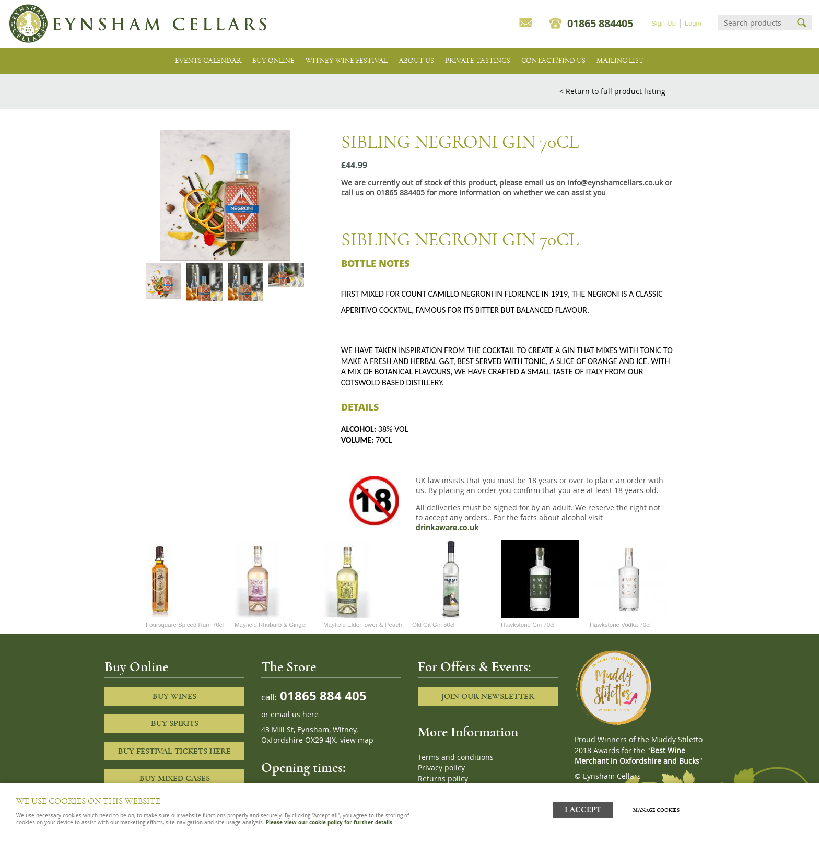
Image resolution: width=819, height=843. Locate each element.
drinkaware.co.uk (447, 527)
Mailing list (620, 60)
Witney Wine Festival (347, 60)
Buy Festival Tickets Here (174, 751)
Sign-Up (663, 23)
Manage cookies (659, 808)
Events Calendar (208, 60)
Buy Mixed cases (174, 778)
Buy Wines (174, 696)
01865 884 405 (322, 695)
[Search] (755, 23)
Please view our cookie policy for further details (329, 822)
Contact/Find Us (553, 60)
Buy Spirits (174, 723)
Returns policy (443, 778)
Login (693, 23)
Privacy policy (441, 767)
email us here (295, 714)
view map (356, 740)
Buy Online (273, 60)
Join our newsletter (487, 696)
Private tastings (477, 60)
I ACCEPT (583, 808)
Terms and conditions (456, 757)
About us (416, 60)
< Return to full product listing (612, 91)
